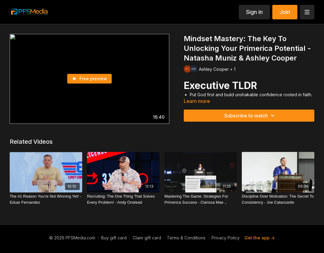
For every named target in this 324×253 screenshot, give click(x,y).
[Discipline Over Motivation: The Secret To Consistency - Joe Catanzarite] (278, 199)
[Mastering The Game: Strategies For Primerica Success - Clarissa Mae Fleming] (200, 199)
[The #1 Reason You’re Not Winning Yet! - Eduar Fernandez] (46, 199)
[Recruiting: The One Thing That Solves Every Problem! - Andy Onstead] (123, 199)
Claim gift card (147, 237)
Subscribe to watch (250, 115)
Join (285, 12)
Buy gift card (114, 237)
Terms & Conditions (186, 237)
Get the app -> (260, 237)
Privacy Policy (226, 237)
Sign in (254, 12)
